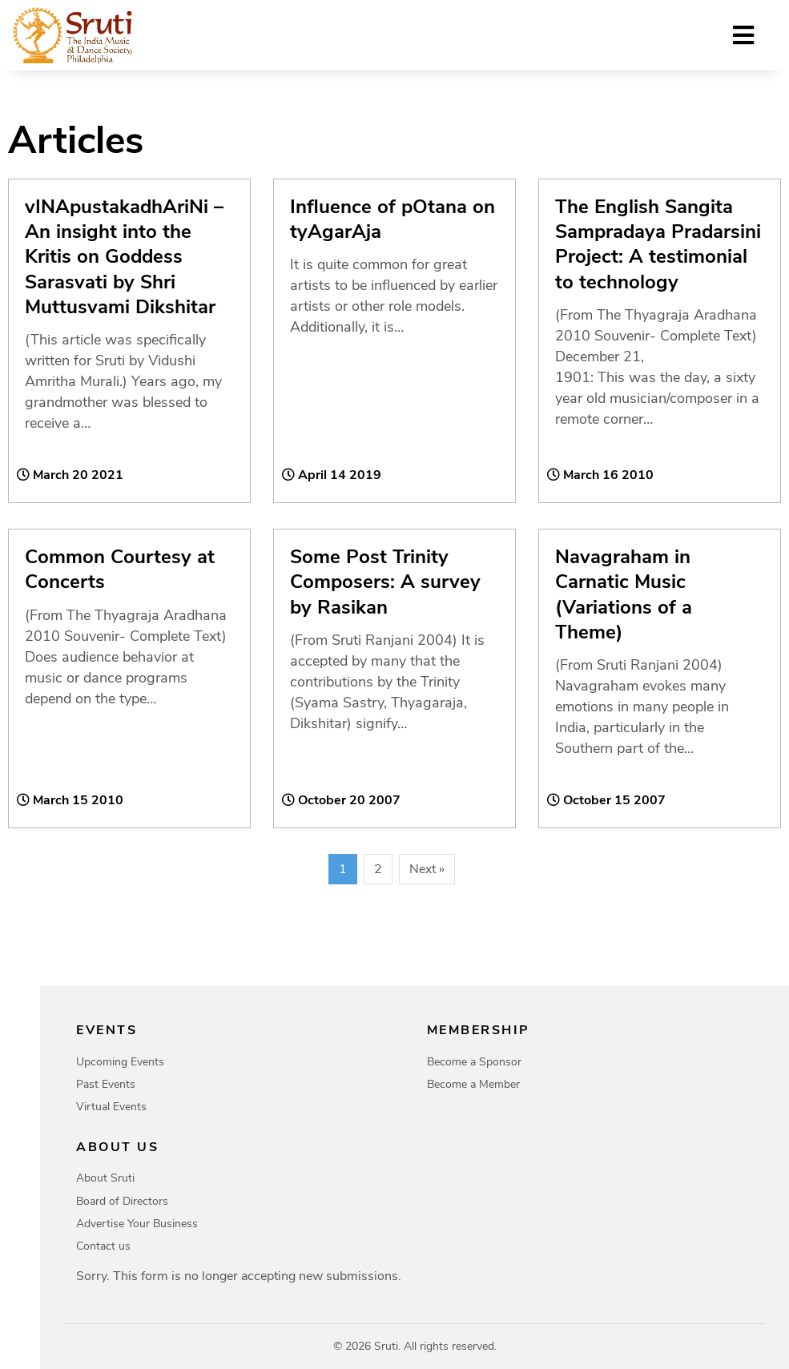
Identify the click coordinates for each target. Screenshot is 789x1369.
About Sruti (105, 1178)
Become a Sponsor (474, 1061)
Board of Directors (122, 1201)
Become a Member (473, 1084)
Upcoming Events (120, 1061)
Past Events (105, 1084)
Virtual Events (111, 1106)
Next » (427, 869)
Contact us (103, 1246)
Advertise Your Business (137, 1223)
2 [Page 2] (378, 869)
